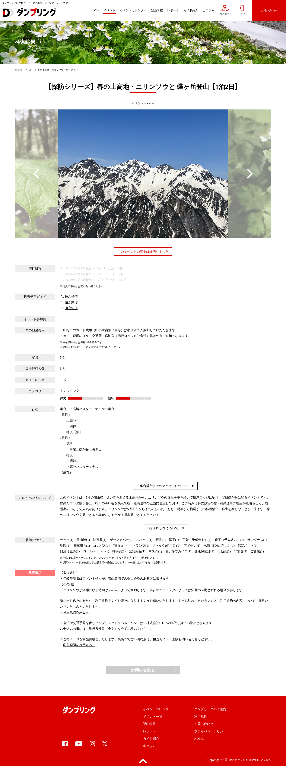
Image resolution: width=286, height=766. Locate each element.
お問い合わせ (143, 670)
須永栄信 (71, 296)
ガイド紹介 (151, 738)
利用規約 (200, 716)
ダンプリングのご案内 (210, 709)
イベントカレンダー (157, 709)
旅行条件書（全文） (103, 628)
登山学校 (149, 724)
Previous (36, 173)
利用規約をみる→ (76, 612)
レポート (149, 731)
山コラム (149, 746)
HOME (18, 70)
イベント (29, 70)
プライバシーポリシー (210, 731)
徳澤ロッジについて (163, 528)
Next (249, 173)
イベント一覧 (152, 716)
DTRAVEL (251, 760)
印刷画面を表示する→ (79, 645)
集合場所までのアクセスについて (164, 486)
